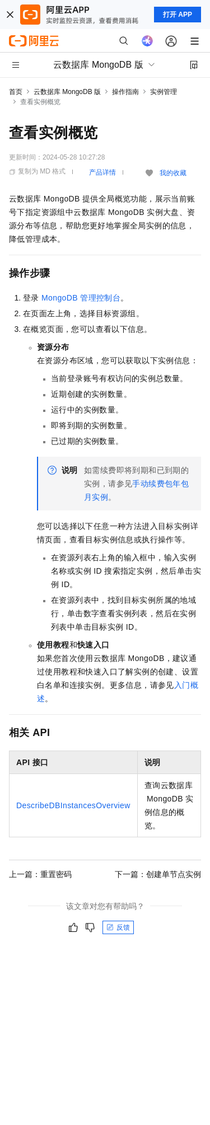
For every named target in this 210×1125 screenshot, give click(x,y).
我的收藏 (173, 173)
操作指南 (125, 92)
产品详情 (102, 172)
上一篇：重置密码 (40, 874)
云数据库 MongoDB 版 (67, 92)
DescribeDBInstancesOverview (73, 805)
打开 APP (177, 14)
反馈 (118, 927)
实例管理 (163, 92)
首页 (15, 92)
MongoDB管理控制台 (80, 297)
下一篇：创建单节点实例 (158, 874)
